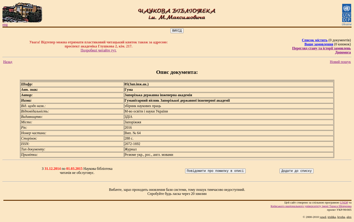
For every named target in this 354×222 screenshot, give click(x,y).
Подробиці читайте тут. (98, 51)
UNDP (344, 203)
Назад (7, 62)
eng (5, 24)
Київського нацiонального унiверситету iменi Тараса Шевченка (311, 206)
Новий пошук (340, 62)
